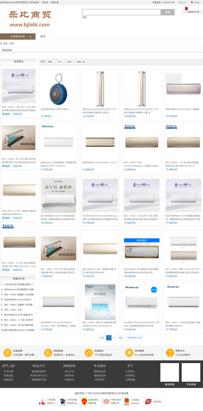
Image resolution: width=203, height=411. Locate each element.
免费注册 (55, 2)
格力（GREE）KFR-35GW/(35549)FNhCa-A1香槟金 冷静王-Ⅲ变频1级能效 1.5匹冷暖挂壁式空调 (141, 164)
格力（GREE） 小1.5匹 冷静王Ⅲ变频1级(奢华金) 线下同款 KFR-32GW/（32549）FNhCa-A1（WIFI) (20, 265)
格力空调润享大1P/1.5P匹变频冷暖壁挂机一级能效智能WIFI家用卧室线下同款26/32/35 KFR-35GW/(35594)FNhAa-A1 (183, 218)
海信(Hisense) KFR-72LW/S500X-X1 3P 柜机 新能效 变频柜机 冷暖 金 (141, 111)
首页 (42, 36)
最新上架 (81, 62)
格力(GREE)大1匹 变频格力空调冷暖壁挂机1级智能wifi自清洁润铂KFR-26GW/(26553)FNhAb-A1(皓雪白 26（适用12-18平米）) (141, 271)
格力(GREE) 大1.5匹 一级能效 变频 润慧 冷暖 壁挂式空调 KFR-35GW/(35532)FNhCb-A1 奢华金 (20, 213)
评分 (60, 62)
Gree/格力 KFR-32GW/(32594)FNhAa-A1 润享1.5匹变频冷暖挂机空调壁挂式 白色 (100, 217)
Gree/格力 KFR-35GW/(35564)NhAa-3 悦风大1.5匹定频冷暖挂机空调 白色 (141, 324)
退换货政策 (100, 371)
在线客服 (130, 379)
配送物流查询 (39, 371)
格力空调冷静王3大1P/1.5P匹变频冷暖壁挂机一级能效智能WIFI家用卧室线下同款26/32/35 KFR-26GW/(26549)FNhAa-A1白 (58, 218)
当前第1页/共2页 (134, 338)
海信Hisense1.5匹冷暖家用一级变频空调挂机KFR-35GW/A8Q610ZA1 (58, 164)
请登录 (45, 2)
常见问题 (8, 371)
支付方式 (69, 371)
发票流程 (8, 375)
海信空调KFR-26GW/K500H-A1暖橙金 (183, 109)
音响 (84, 17)
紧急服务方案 (39, 379)
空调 (12, 43)
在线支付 (69, 379)
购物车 (195, 2)
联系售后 (100, 379)
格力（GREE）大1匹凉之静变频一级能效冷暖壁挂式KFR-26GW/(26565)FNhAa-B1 (183, 324)
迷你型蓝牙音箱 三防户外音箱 (54, 109)
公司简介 (130, 371)
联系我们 (130, 375)
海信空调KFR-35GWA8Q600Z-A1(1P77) (99, 162)
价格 (69, 62)
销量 (50, 62)
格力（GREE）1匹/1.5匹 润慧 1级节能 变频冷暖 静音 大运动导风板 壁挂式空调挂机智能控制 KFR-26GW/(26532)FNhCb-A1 (20, 161)
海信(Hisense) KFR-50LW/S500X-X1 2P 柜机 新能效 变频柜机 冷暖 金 (99, 111)
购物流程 (8, 379)
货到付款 (69, 375)
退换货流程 (100, 375)
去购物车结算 (192, 11)
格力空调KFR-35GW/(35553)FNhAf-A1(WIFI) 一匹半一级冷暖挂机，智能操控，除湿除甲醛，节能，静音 (58, 324)
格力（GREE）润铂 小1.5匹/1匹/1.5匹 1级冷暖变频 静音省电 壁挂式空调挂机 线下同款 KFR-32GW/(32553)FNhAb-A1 (183, 271)
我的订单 (182, 2)
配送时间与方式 (39, 375)
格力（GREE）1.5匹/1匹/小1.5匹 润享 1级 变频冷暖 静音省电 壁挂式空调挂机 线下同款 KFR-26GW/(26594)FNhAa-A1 (20, 109)
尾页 (121, 338)
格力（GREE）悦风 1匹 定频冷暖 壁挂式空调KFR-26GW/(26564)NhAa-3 (99, 324)
